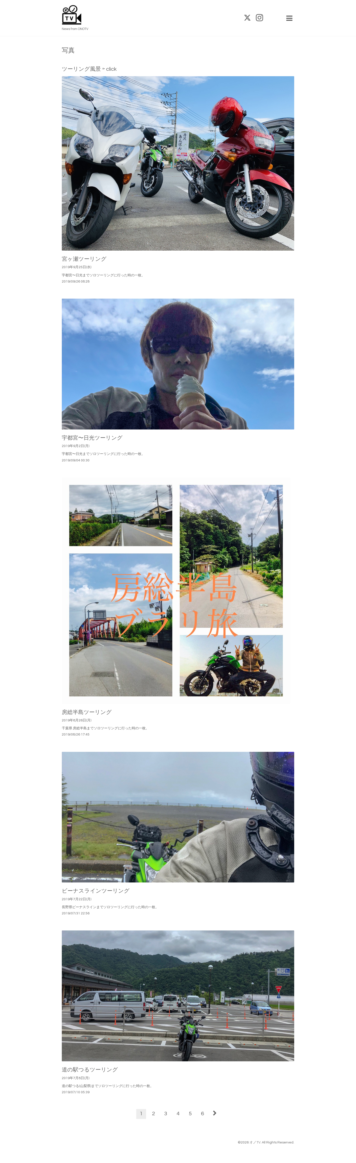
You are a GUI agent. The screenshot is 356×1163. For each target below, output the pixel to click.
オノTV (254, 1142)
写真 (68, 50)
